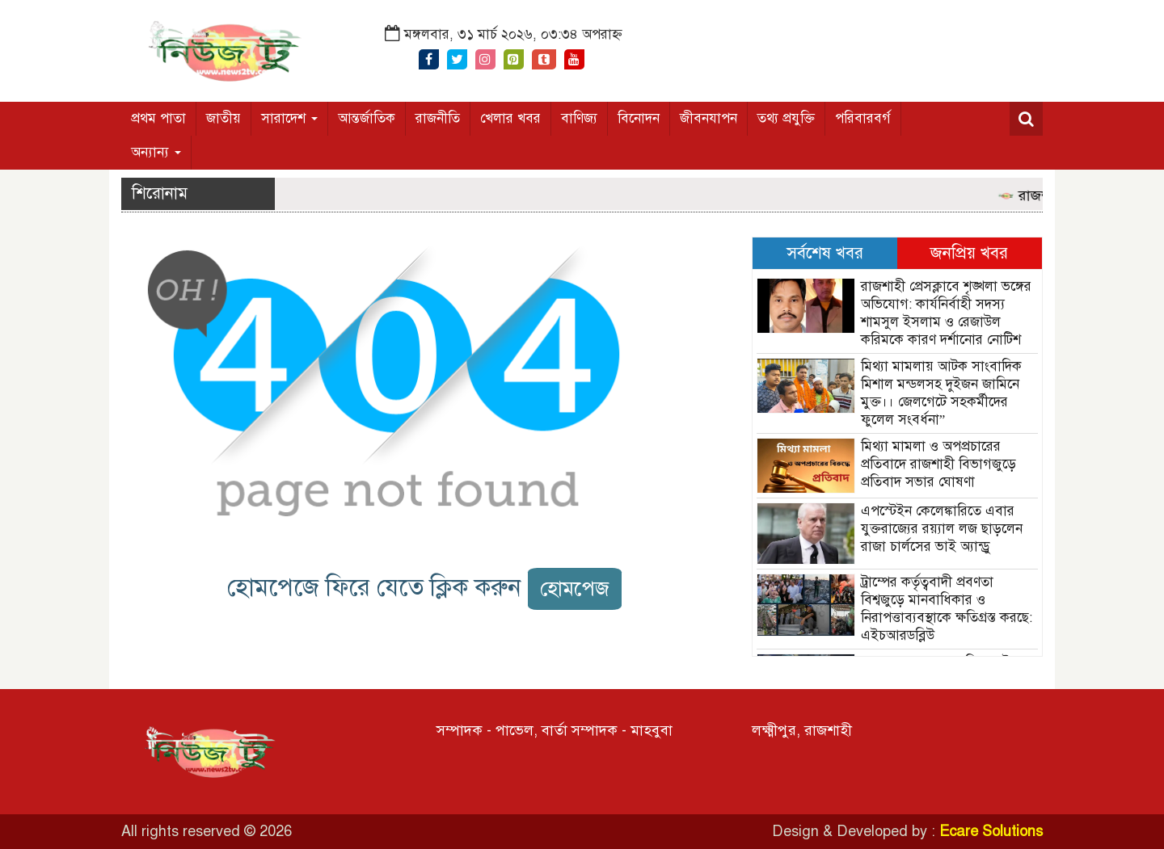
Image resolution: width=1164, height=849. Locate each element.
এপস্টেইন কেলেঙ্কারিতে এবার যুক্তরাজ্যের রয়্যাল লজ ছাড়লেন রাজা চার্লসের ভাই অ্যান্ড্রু (942, 528)
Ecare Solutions (991, 831)
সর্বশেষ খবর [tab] (825, 252)
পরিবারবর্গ (863, 118)
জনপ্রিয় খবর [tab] (969, 252)
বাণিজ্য (579, 118)
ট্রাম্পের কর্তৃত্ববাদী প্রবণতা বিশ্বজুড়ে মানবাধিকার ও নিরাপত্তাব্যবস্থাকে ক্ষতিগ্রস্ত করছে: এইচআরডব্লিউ (946, 609)
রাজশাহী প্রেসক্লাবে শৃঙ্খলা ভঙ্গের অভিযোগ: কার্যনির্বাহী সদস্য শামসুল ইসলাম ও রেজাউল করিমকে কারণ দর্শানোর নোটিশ (946, 313)
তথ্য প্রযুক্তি (786, 118)
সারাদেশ (289, 118)
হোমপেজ (574, 588)
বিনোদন (639, 118)
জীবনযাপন (708, 118)
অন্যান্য (156, 152)
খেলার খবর (510, 118)
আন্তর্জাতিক (366, 118)
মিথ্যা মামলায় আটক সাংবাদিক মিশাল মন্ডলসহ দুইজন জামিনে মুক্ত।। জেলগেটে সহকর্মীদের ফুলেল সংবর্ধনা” (941, 393)
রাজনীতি (437, 118)
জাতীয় (223, 118)
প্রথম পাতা (158, 118)
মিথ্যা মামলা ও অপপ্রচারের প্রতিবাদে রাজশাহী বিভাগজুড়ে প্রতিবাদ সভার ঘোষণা (938, 464)
